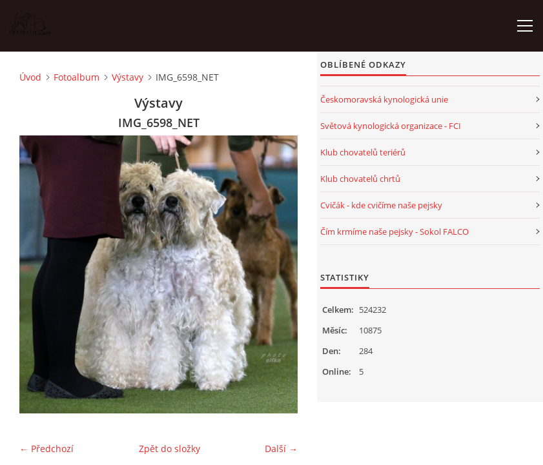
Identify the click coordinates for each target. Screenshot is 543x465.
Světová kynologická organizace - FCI (390, 126)
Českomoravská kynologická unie (384, 99)
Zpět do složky (169, 448)
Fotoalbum (76, 77)
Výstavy (127, 77)
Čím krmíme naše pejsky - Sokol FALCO (394, 231)
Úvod (30, 77)
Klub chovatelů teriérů (362, 152)
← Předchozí (46, 448)
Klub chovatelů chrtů (360, 178)
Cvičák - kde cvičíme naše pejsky (381, 205)
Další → (281, 448)
